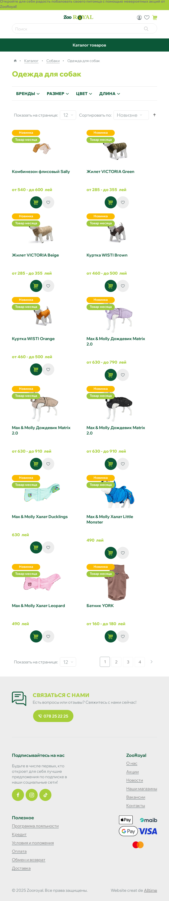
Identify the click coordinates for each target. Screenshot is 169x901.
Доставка (21, 868)
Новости (134, 780)
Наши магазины (141, 788)
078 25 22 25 (53, 716)
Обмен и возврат (28, 859)
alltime (150, 890)
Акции (132, 771)
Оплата (19, 851)
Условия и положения (33, 842)
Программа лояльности (35, 825)
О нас (131, 763)
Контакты (135, 805)
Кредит (19, 834)
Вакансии (135, 797)
